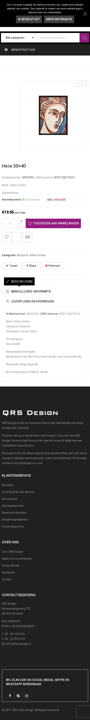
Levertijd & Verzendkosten (18, 492)
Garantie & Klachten (14, 512)
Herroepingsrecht (13, 505)
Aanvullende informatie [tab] (30, 291)
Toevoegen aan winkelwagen (56, 223)
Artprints (58, 62)
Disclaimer (8, 572)
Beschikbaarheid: (12, 199)
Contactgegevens (13, 526)
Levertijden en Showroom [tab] (32, 301)
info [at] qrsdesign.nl (18, 643)
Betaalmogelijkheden (15, 519)
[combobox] (18, 37)
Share (31, 265)
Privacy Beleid (10, 565)
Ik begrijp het (29, 19)
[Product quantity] (13, 223)
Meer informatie (59, 19)
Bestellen (8, 485)
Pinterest (52, 265)
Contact (7, 579)
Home (17, 62)
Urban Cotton (37, 62)
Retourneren (10, 498)
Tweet (12, 265)
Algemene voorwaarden (17, 558)
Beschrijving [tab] (21, 281)
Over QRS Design (12, 551)
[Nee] (85, 14)
